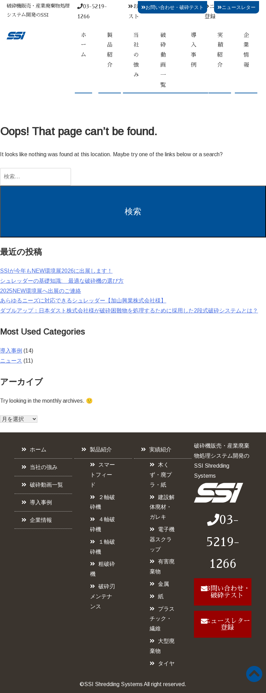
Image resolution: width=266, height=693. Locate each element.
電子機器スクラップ (162, 539)
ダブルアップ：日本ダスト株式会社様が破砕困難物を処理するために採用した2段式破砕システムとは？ (129, 310)
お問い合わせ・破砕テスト (172, 7)
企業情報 (246, 50)
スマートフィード (102, 475)
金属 (163, 584)
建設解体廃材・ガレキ (162, 507)
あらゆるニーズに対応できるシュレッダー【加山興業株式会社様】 (83, 300)
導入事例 (193, 50)
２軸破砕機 (102, 502)
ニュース (11, 361)
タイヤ (166, 663)
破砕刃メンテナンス (102, 596)
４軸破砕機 (102, 524)
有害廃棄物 (162, 566)
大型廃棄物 (162, 646)
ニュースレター (237, 7)
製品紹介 (110, 50)
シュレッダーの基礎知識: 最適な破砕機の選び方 (62, 281)
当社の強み (136, 55)
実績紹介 (220, 50)
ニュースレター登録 (227, 624)
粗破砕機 (102, 569)
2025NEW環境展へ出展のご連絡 (40, 291)
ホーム (83, 45)
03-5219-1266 (222, 542)
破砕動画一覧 (163, 60)
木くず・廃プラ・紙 (161, 475)
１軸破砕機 (102, 547)
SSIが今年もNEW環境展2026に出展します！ (56, 271)
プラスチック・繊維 (162, 619)
